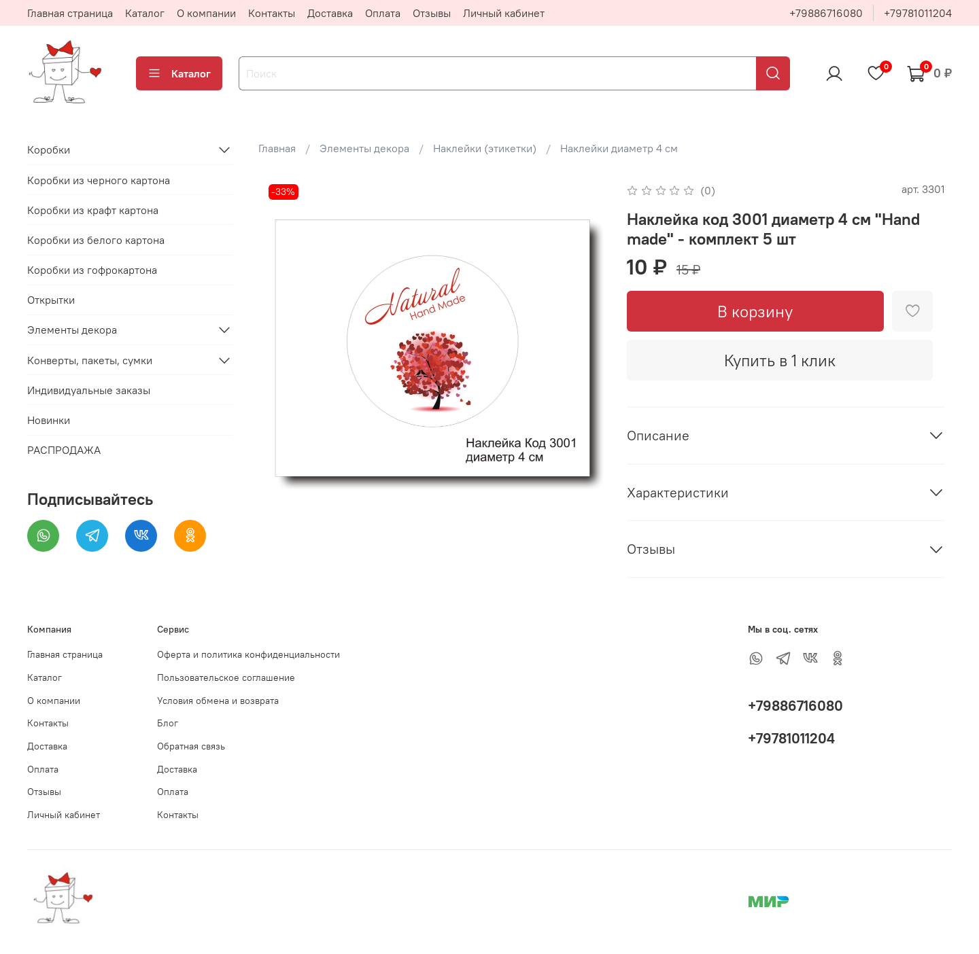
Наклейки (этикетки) (484, 148)
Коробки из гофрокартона (92, 270)
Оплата (382, 13)
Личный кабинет (504, 13)
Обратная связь (191, 746)
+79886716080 (826, 13)
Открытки (51, 299)
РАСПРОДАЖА (64, 450)
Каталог (145, 13)
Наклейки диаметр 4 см (619, 148)
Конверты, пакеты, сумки (89, 360)
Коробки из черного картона (98, 180)
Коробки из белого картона (96, 240)
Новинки (48, 420)
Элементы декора (364, 148)
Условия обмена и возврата (218, 700)
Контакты (271, 13)
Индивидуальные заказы (88, 390)
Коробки (48, 149)
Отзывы (432, 13)
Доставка (330, 13)
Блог (167, 723)
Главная (277, 148)
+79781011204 (918, 13)
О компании (206, 13)
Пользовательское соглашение (226, 677)
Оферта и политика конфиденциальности (248, 654)
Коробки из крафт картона (92, 210)
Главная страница (70, 13)
